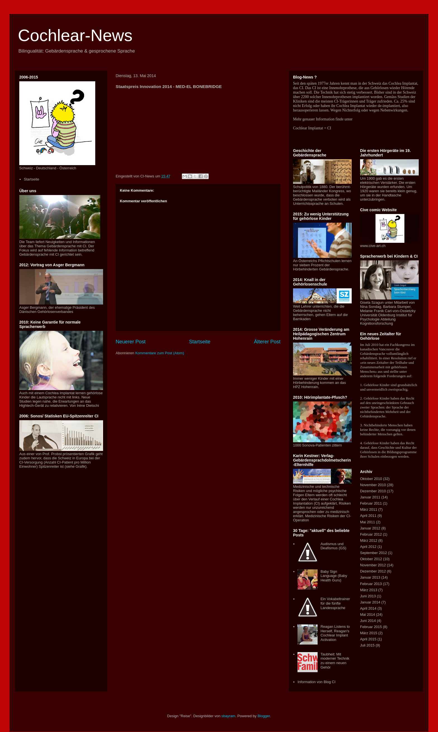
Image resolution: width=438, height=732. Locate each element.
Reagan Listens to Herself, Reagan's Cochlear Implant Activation (335, 633)
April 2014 (368, 608)
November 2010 (373, 485)
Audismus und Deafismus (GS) (333, 546)
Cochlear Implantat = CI (312, 128)
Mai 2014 (367, 614)
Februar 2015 (371, 627)
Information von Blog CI (316, 682)
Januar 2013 (370, 577)
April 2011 (368, 516)
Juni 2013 (368, 596)
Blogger (264, 716)
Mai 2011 (367, 522)
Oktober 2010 (371, 479)
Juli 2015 (367, 645)
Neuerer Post (131, 341)
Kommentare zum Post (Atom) (159, 353)
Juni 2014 (368, 621)
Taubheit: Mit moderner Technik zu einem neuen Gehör (334, 660)
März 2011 (368, 509)
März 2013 (368, 590)
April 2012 (368, 547)
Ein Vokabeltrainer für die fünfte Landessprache (335, 603)
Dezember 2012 (373, 571)
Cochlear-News (75, 35)
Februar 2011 (371, 503)
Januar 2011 (370, 497)
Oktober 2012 (371, 559)
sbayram (228, 716)
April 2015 (368, 639)
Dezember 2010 (373, 491)
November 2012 (373, 565)
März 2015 (368, 633)
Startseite (200, 341)
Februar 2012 (371, 534)
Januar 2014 (370, 602)
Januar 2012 (370, 528)
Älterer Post (267, 341)
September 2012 (373, 553)
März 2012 (368, 540)
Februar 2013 (371, 584)
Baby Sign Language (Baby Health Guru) (333, 575)
